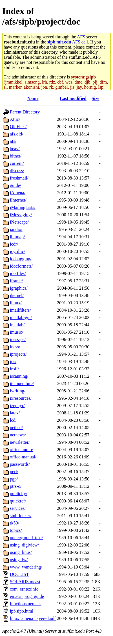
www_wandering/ (26, 567)
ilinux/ (16, 302)
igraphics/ (19, 288)
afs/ (13, 141)
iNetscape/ (19, 222)
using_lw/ (19, 559)
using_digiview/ (24, 545)
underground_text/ (26, 537)
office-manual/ (23, 456)
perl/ (14, 471)
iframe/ (16, 280)
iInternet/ (18, 200)
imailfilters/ (20, 310)
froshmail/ (19, 178)
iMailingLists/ (23, 207)
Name (33, 98)
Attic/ (15, 119)
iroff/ (14, 368)
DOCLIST (19, 574)
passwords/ (20, 464)
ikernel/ (17, 295)
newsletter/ (20, 442)
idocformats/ (21, 266)
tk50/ (14, 523)
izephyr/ (17, 405)
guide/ (15, 185)
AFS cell (67, 42)
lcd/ (13, 420)
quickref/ (18, 501)
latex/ (15, 412)
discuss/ (17, 170)
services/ (18, 508)
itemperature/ (22, 383)
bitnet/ (15, 156)
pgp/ (14, 479)
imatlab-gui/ (21, 317)
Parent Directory (25, 112)
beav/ (15, 148)
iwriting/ (17, 390)
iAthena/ (17, 192)
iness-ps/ (18, 339)
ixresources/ (21, 398)
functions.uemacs (25, 603)
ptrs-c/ (15, 486)
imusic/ (16, 332)
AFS (81, 36)
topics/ (16, 530)
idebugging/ (20, 258)
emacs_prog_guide (27, 596)
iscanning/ (19, 376)
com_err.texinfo (24, 589)
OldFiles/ (18, 126)
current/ (17, 163)
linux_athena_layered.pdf (33, 618)
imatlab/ (17, 324)
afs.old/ (16, 134)
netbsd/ (16, 427)
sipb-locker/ (20, 515)
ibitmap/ (17, 236)
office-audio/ (21, 449)
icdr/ (14, 244)
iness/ (15, 346)
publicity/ (18, 493)
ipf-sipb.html (21, 611)
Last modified (73, 98)
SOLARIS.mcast (25, 581)
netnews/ (18, 434)
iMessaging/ (21, 214)
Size (95, 98)
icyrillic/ (17, 251)
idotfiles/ (18, 273)
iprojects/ (18, 354)
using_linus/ (21, 552)
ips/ (13, 361)
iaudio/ (16, 229)
